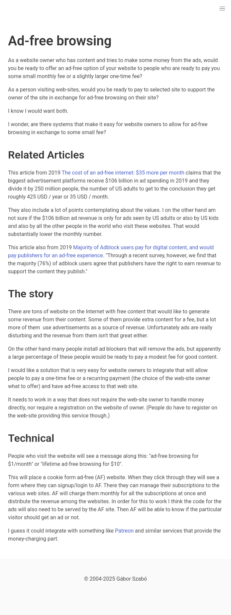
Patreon (124, 531)
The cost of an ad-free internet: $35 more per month (123, 173)
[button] (222, 8)
